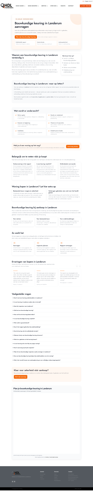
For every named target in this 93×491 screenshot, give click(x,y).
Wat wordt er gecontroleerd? (21, 323)
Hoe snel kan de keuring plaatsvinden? (24, 314)
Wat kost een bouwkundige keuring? (23, 310)
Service (44, 6)
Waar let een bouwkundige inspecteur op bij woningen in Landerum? (32, 352)
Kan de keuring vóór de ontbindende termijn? (26, 331)
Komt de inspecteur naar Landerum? (23, 306)
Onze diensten (33, 6)
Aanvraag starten (72, 146)
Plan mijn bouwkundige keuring (26, 37)
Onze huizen (20, 6)
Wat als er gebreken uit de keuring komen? (25, 339)
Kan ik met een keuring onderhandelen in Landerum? (28, 298)
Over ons (54, 6)
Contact (70, 6)
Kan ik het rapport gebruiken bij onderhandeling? (27, 327)
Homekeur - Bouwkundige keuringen (51, 457)
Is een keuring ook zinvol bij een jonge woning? (27, 343)
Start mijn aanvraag (20, 377)
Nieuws (63, 6)
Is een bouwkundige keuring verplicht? (24, 318)
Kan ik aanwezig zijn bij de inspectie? (24, 347)
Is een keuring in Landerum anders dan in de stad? (27, 302)
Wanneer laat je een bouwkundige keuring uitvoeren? (28, 335)
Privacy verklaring (19, 489)
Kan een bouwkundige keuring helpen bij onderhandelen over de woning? (34, 356)
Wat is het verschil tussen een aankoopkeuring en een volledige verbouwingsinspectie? (37, 360)
